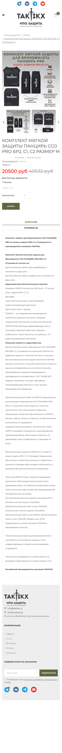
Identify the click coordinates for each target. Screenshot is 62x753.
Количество (8, 195)
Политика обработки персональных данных (26, 616)
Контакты (11, 653)
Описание (31, 222)
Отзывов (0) (31, 228)
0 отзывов (19, 157)
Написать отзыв (34, 157)
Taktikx (26, 35)
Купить (11, 206)
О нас (9, 638)
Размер (7, 182)
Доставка (11, 643)
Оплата (10, 648)
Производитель (13, 35)
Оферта (10, 634)
